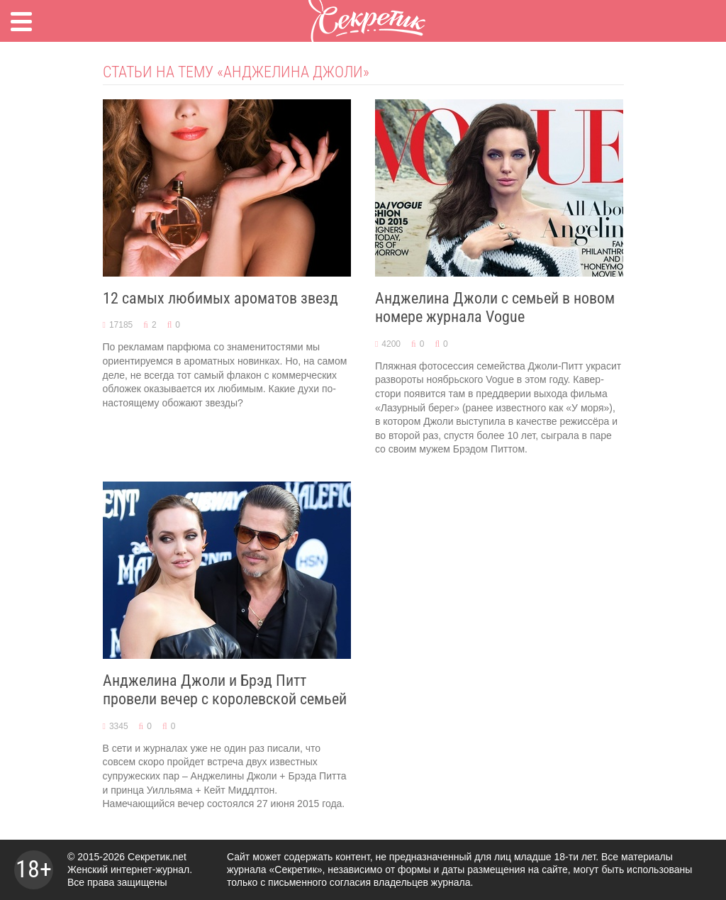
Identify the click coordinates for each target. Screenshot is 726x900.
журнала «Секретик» (275, 869)
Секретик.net (157, 856)
